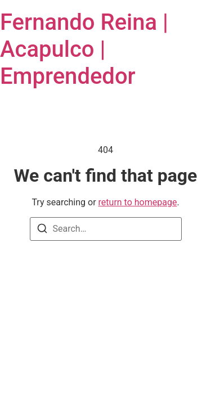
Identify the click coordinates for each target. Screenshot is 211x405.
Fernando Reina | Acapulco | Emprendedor (84, 49)
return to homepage (137, 202)
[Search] (42, 230)
